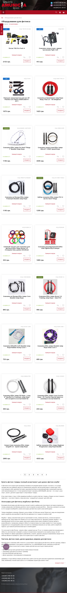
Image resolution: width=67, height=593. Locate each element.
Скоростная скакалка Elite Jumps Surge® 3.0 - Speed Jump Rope (16, 446)
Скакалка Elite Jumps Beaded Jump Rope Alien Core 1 (50, 346)
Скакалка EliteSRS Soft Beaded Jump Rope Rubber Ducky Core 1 (16, 346)
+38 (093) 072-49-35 (59, 7)
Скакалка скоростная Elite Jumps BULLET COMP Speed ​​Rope (50, 148)
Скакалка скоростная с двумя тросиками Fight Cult (50, 49)
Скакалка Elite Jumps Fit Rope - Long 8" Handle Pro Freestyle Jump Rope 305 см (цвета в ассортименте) (16, 397)
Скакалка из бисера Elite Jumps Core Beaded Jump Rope (16, 297)
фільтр (1, 28)
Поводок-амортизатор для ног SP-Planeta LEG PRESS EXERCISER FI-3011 (17, 99)
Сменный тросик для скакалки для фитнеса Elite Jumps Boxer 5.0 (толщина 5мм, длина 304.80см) (17, 248)
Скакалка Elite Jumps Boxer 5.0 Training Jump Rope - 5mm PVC (50, 297)
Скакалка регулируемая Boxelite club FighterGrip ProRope (50, 247)
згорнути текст (59, 563)
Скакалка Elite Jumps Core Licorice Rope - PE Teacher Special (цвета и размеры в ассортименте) (50, 397)
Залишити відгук (17, 55)
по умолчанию (13, 24)
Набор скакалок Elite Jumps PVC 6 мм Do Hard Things (50, 197)
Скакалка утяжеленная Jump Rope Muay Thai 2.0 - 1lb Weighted (50, 98)
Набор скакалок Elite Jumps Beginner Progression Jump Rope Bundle (50, 446)
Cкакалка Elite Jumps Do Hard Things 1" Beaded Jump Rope (16, 148)
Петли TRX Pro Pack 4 (17, 48)
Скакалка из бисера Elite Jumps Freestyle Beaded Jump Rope (16, 197)
